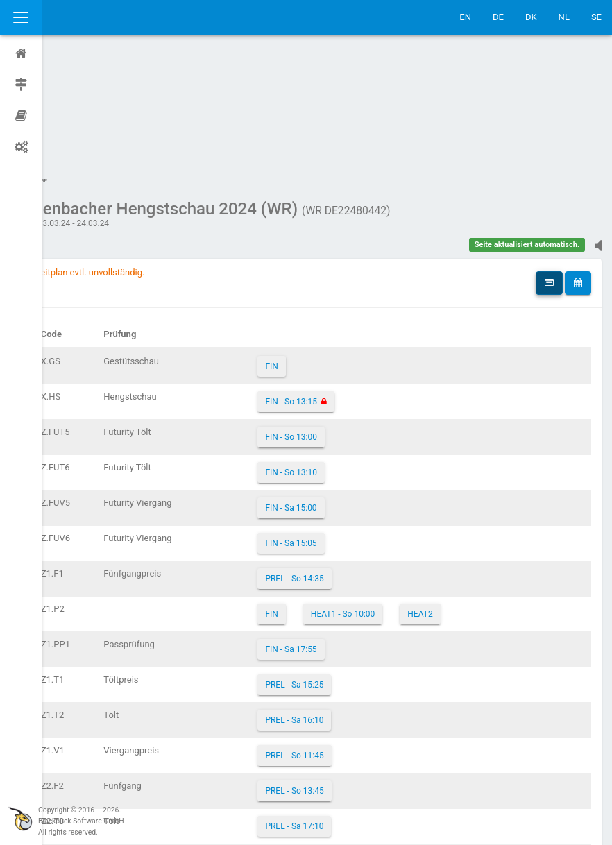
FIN (290, 234)
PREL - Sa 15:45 (313, 730)
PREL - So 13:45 (313, 659)
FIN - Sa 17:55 (309, 517)
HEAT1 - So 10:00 (361, 482)
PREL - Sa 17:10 (313, 694)
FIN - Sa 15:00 (309, 376)
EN (465, 17)
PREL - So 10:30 (313, 765)
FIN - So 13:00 (310, 305)
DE (498, 17)
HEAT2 (437, 482)
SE (596, 17)
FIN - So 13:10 (310, 340)
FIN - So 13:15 (310, 270)
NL (564, 17)
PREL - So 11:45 (313, 624)
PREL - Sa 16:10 (313, 588)
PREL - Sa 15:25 (313, 553)
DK (531, 17)
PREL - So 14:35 (313, 447)
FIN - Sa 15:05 (309, 411)
